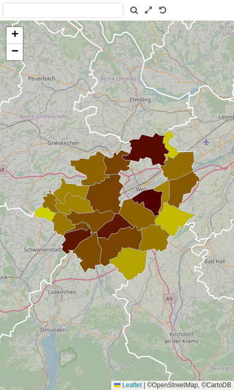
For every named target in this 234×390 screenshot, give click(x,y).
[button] (15, 35)
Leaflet (128, 385)
